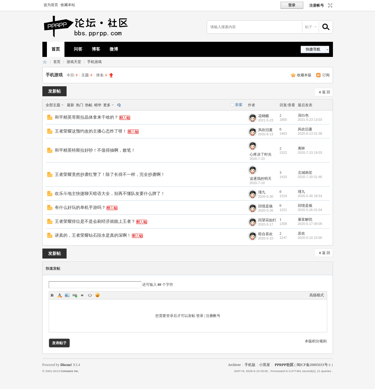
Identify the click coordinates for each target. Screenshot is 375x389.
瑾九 (261, 192)
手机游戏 (94, 62)
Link (75, 295)
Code (90, 295)
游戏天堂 (74, 62)
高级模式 (316, 295)
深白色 (303, 115)
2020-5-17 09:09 (310, 224)
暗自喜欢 (265, 234)
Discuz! (66, 365)
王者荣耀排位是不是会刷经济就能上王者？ (95, 221)
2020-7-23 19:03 (310, 152)
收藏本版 (304, 75)
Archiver (234, 365)
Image (67, 295)
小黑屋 (264, 365)
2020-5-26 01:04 (310, 210)
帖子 (308, 27)
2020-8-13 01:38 (310, 133)
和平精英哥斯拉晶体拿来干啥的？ (86, 117)
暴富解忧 (305, 219)
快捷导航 (313, 49)
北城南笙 (305, 172)
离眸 (301, 148)
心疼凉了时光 (260, 154)
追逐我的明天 (260, 178)
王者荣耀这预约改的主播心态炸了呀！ (91, 131)
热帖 (88, 105)
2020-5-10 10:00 (310, 237)
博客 (96, 49)
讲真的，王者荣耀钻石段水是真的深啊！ (93, 235)
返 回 (326, 92)
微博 (114, 49)
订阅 (326, 75)
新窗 (238, 105)
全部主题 (53, 105)
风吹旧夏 (265, 130)
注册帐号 (316, 5)
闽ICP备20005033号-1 (314, 365)
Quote (82, 295)
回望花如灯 (267, 220)
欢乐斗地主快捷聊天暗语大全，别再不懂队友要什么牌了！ (110, 193)
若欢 (301, 233)
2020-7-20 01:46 (310, 177)
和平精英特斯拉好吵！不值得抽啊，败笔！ (95, 150)
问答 (78, 49)
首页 (55, 49)
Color (60, 295)
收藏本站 (68, 5)
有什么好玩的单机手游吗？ (80, 207)
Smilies (97, 295)
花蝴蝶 (263, 116)
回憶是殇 (265, 206)
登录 (199, 316)
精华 (97, 105)
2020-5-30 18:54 (310, 196)
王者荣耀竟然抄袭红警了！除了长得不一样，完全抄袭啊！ (110, 174)
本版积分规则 (316, 341)
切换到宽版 (329, 5)
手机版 (250, 365)
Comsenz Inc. (70, 371)
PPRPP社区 (44, 62)
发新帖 (54, 91)
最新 (70, 105)
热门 (79, 105)
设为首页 (51, 5)
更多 (106, 105)
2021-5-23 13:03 (310, 119)
